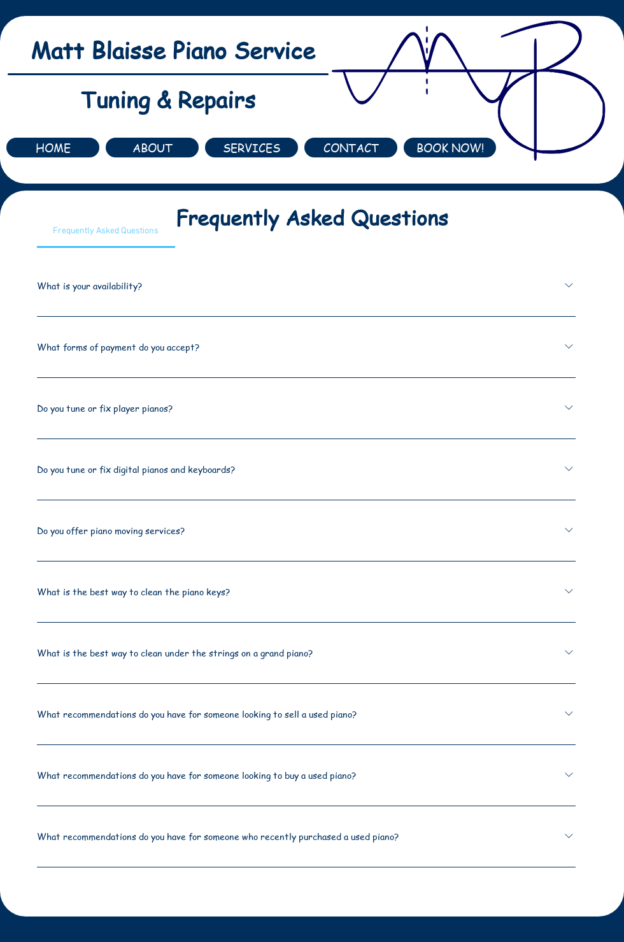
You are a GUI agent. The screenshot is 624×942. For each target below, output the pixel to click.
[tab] (106, 231)
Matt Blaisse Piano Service (173, 50)
